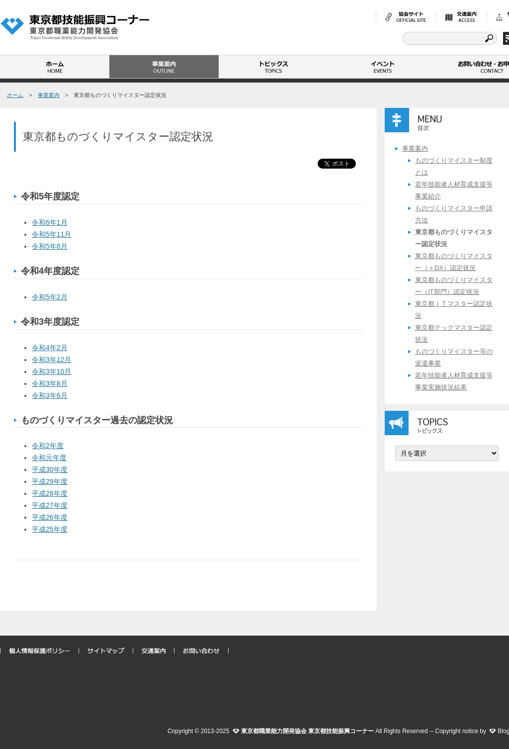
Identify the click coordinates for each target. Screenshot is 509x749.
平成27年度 (50, 505)
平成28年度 (50, 493)
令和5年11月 (51, 234)
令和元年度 (49, 458)
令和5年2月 (50, 297)
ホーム (54, 66)
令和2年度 (48, 446)
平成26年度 (50, 517)
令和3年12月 (51, 360)
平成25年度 (50, 529)
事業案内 (164, 66)
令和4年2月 (50, 348)
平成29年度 (50, 481)
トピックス (273, 66)
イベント (382, 66)
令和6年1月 (50, 222)
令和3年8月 (50, 383)
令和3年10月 (51, 371)
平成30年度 (50, 469)
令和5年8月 (50, 246)
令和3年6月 (50, 395)
